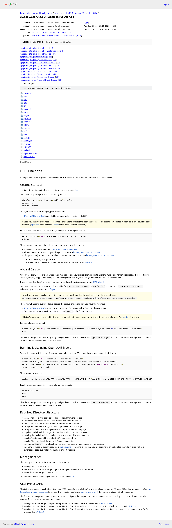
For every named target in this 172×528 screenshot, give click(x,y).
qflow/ (26, 125)
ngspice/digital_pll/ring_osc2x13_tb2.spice (38, 68)
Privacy (23, 524)
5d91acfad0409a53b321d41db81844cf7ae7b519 (52, 35)
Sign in (166, 4)
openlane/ (28, 121)
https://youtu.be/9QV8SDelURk (86, 252)
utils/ (26, 134)
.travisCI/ (27, 93)
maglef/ (27, 115)
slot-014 (92, 13)
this (76, 190)
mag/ (26, 112)
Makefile (27, 150)
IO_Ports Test (107, 503)
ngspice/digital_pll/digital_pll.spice (34, 48)
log (86, 23)
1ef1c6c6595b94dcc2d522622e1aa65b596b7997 (52, 32)
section (126, 317)
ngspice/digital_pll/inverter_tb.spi (34, 56)
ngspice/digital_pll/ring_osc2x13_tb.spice (37, 65)
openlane (35, 224)
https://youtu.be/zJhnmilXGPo (65, 249)
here (72, 476)
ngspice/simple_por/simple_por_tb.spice (37, 77)
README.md (29, 156)
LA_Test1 (132, 506)
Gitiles (16, 524)
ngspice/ (27, 118)
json (167, 524)
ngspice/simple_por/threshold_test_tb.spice (38, 80)
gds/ (25, 102)
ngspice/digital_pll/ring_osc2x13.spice (36, 59)
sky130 (69, 13)
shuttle (58, 13)
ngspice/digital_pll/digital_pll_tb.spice (35, 54)
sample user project (89, 492)
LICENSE (27, 147)
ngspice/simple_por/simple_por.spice (36, 74)
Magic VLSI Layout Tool (34, 216)
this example (65, 447)
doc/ (25, 99)
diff (79, 35)
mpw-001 (80, 13)
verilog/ (27, 137)
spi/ (25, 131)
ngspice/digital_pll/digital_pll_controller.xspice (39, 51)
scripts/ (27, 128)
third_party (45, 13)
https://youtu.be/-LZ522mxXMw (100, 255)
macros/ (27, 109)
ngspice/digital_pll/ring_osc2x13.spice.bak (37, 62)
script (56, 224)
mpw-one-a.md (30, 153)
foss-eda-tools (28, 13)
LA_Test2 (40, 512)
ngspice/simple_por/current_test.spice (36, 71)
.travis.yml (28, 140)
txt (160, 524)
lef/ (25, 106)
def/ (25, 96)
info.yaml (27, 144)
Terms (31, 524)
